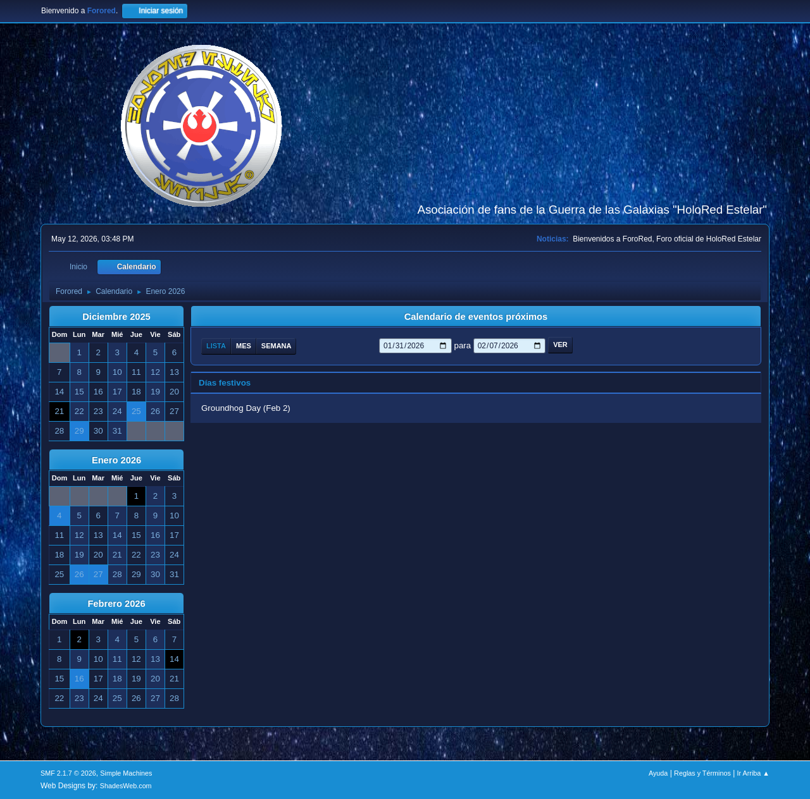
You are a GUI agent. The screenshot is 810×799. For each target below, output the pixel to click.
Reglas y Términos (702, 773)
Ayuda (658, 773)
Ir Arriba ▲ (753, 773)
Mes (243, 346)
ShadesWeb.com (126, 786)
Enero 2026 (116, 460)
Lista (216, 346)
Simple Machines (126, 773)
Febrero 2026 (116, 604)
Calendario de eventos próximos (475, 317)
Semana (276, 346)
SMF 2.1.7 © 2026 (68, 773)
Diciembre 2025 (116, 317)
